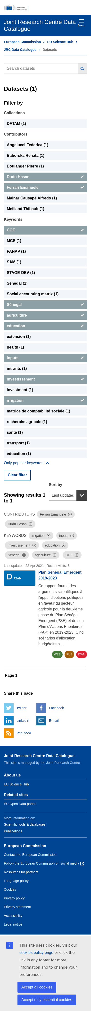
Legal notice (13, 924)
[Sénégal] (45, 304)
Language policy (16, 881)
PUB (69, 654)
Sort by (55, 485)
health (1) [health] (15, 347)
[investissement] (45, 379)
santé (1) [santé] (15, 432)
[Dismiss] (70, 514)
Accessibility (13, 916)
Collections (14, 113)
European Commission (22, 42)
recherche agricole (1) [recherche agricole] (27, 422)
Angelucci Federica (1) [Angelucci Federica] (27, 145)
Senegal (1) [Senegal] (17, 283)
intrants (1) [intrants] (17, 368)
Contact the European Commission (30, 855)
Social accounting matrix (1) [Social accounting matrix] (32, 294)
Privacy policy (14, 898)
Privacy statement (17, 907)
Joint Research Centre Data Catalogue (39, 756)
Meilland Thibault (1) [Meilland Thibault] (25, 209)
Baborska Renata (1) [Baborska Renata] (25, 155)
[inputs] (45, 358)
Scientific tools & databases (24, 824)
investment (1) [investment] (20, 390)
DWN (81, 654)
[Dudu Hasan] (45, 177)
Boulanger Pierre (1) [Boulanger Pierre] (25, 166)
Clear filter (17, 475)
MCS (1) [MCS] (14, 241)
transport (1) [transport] (18, 443)
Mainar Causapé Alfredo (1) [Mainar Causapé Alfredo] (32, 198)
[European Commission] (45, 7)
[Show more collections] (27, 463)
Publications (13, 831)
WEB (57, 654)
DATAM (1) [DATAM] (16, 124)
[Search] (82, 68)
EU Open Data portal (19, 804)
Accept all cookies (36, 987)
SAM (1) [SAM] (14, 262)
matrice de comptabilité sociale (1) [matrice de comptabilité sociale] (38, 411)
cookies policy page (36, 952)
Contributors (15, 134)
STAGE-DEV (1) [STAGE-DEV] (21, 273)
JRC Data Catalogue (20, 50)
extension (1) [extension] (19, 336)
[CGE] (45, 230)
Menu (81, 23)
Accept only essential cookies (46, 1000)
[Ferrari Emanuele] (45, 187)
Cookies (10, 889)
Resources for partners (21, 872)
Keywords (13, 219)
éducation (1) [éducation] (19, 454)
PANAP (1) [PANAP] (16, 251)
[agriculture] (45, 315)
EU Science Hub (60, 42)
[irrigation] (45, 400)
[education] (45, 326)
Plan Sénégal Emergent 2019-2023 (60, 575)
